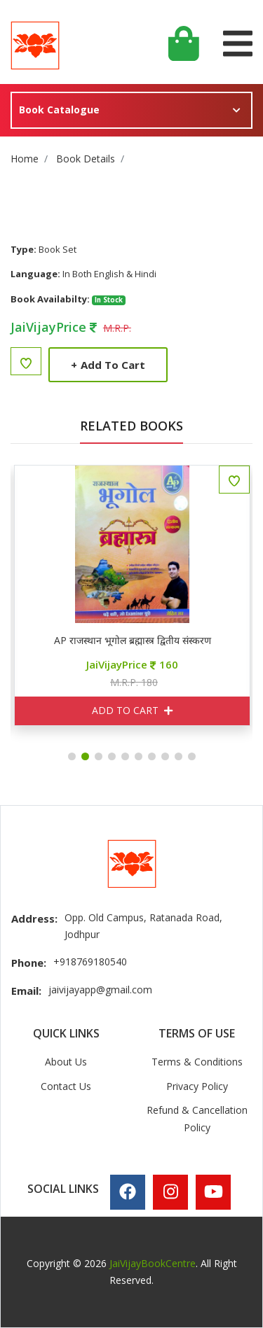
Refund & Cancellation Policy (197, 1118)
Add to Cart (108, 365)
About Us (66, 1061)
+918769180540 (90, 961)
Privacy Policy (197, 1086)
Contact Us (66, 1086)
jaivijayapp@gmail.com (100, 989)
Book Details (85, 158)
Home (25, 158)
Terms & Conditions (197, 1061)
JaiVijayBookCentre (152, 1263)
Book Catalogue (59, 109)
